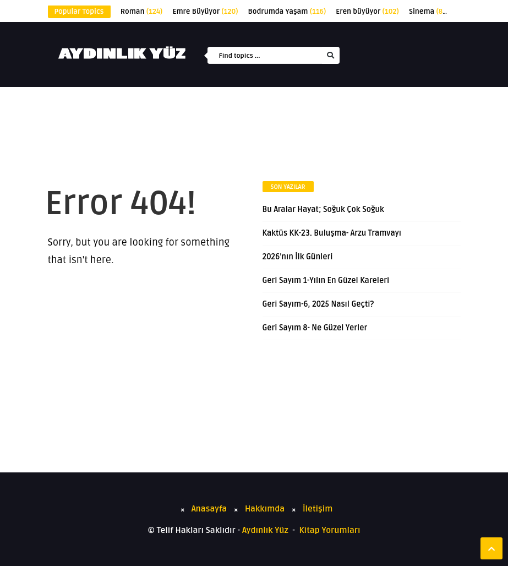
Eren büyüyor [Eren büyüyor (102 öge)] (367, 11)
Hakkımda (265, 509)
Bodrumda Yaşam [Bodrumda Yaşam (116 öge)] (287, 11)
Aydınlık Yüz (265, 530)
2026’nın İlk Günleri (298, 257)
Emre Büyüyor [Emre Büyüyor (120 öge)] (205, 11)
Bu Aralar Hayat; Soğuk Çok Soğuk (323, 209)
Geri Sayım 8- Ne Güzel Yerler (315, 328)
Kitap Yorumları (329, 530)
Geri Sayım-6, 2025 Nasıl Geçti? (318, 304)
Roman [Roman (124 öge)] (142, 11)
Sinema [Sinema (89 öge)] (429, 11)
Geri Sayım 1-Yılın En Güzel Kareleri (326, 280)
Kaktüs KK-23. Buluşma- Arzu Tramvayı (332, 233)
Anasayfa (209, 509)
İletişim (317, 509)
